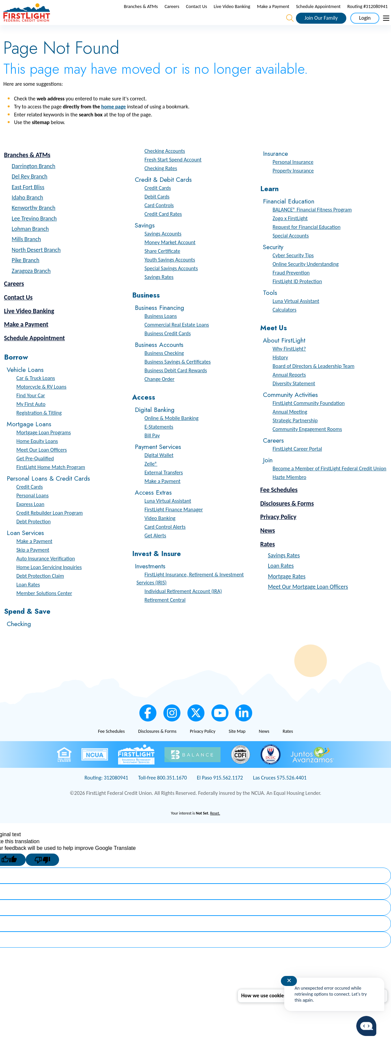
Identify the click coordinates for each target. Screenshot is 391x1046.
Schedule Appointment (318, 13)
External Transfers (163, 487)
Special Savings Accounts (171, 283)
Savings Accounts (162, 248)
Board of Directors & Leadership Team (313, 380)
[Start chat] (366, 1026)
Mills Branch (26, 253)
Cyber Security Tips (293, 270)
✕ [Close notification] (289, 980)
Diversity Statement (294, 398)
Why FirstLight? (289, 363)
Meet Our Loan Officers (41, 464)
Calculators (284, 324)
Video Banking (159, 532)
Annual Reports (289, 389)
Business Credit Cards (167, 348)
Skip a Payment (32, 564)
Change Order (159, 393)
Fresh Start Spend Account (173, 174)
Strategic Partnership (295, 435)
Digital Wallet (158, 469)
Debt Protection (33, 536)
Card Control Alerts (164, 541)
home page (113, 121)
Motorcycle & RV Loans (41, 401)
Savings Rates (158, 291)
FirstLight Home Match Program (50, 481)
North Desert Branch (36, 264)
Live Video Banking (232, 13)
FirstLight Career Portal (297, 463)
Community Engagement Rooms (307, 443)
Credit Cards (29, 501)
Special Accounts (291, 250)
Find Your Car (30, 410)
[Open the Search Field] (290, 25)
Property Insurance (293, 185)
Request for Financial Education (307, 241)
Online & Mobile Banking (171, 432)
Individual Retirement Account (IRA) (183, 605)
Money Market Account (170, 256)
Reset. (215, 827)
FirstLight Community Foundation (309, 417)
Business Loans (160, 330)
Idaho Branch (27, 211)
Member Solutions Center (44, 607)
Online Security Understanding (306, 278)
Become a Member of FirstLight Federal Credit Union (329, 483)
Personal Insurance (293, 176)
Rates (267, 558)
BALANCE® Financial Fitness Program (312, 224)
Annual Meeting (290, 426)
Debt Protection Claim (40, 590)
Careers (171, 13)
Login (365, 25)
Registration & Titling (39, 427)
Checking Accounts (164, 165)
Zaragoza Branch (31, 285)
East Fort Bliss (28, 201)
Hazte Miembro (289, 491)
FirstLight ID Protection (297, 296)
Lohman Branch (30, 243)
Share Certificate (162, 265)
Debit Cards (156, 211)
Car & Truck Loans (35, 392)
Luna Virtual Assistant (167, 515)
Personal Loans (32, 510)
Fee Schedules (279, 504)
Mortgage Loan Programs (43, 447)
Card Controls (159, 219)
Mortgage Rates (287, 590)
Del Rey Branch (29, 190)
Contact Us (196, 13)
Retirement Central (164, 614)
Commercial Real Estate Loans (176, 339)
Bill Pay (152, 450)
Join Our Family (321, 25)
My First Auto (30, 418)
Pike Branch (25, 274)
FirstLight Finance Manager (173, 524)
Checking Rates (160, 182)
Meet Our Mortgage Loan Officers (308, 601)
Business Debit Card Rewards (175, 385)
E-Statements (158, 441)
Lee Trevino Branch (34, 232)
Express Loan (30, 518)
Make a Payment (273, 13)
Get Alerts (155, 550)
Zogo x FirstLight (290, 232)
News (267, 545)
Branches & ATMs (141, 13)
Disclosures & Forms (287, 517)
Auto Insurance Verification (45, 573)
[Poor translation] (42, 874)
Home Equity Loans (37, 455)
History (280, 372)
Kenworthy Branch (33, 222)
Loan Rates (28, 599)
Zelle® (150, 478)
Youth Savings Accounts (169, 274)
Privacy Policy (278, 531)
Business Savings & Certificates (177, 376)
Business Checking (164, 367)
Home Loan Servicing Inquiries (49, 581)
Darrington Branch (33, 180)
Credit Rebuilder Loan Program (49, 527)
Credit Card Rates (163, 228)
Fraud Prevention (291, 287)
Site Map (237, 745)
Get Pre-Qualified (35, 473)
